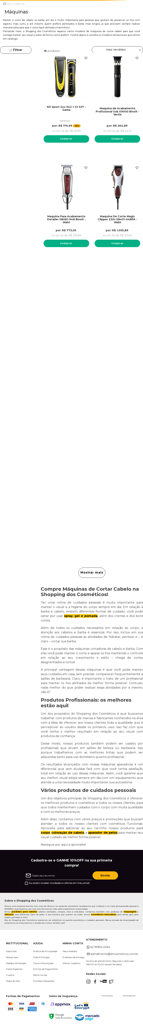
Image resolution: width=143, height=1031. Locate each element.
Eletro (9, 4)
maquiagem (130, 912)
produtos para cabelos (24, 912)
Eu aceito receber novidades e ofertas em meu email (59, 883)
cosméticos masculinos (104, 915)
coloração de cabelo (67, 833)
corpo (45, 833)
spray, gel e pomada (81, 616)
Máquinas (20, 4)
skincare (9, 915)
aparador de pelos (102, 833)
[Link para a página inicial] (4, 3)
